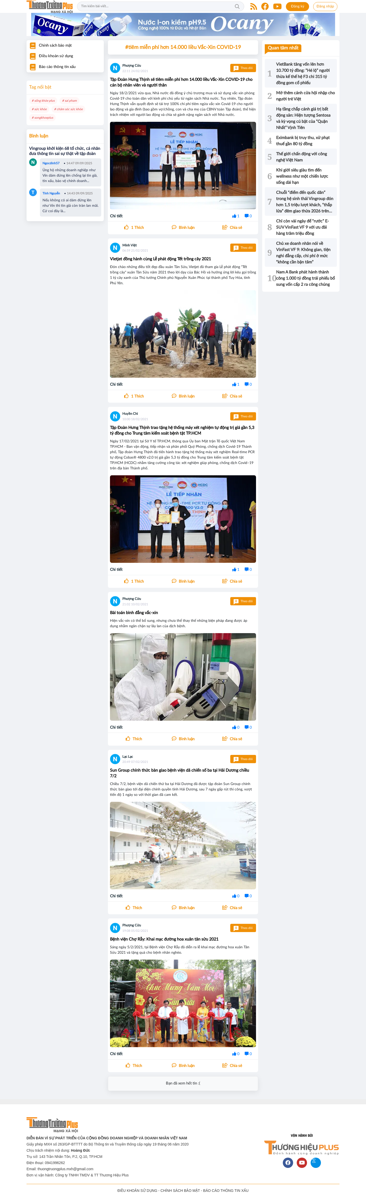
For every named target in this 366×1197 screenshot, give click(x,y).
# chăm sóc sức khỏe (68, 109)
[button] (232, 228)
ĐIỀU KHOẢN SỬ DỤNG (137, 1191)
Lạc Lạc (127, 757)
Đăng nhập (325, 6)
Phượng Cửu (131, 65)
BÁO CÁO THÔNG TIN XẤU (226, 1191)
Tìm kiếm (237, 6)
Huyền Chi (130, 414)
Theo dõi (243, 68)
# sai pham (69, 100)
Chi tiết (116, 216)
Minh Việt (129, 245)
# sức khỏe (39, 109)
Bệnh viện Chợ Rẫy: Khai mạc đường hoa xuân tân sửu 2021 (164, 939)
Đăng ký (297, 6)
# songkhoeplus (42, 117)
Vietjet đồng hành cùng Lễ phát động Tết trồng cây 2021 (160, 259)
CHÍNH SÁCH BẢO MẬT (180, 1191)
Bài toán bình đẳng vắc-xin (134, 613)
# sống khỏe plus (43, 100)
